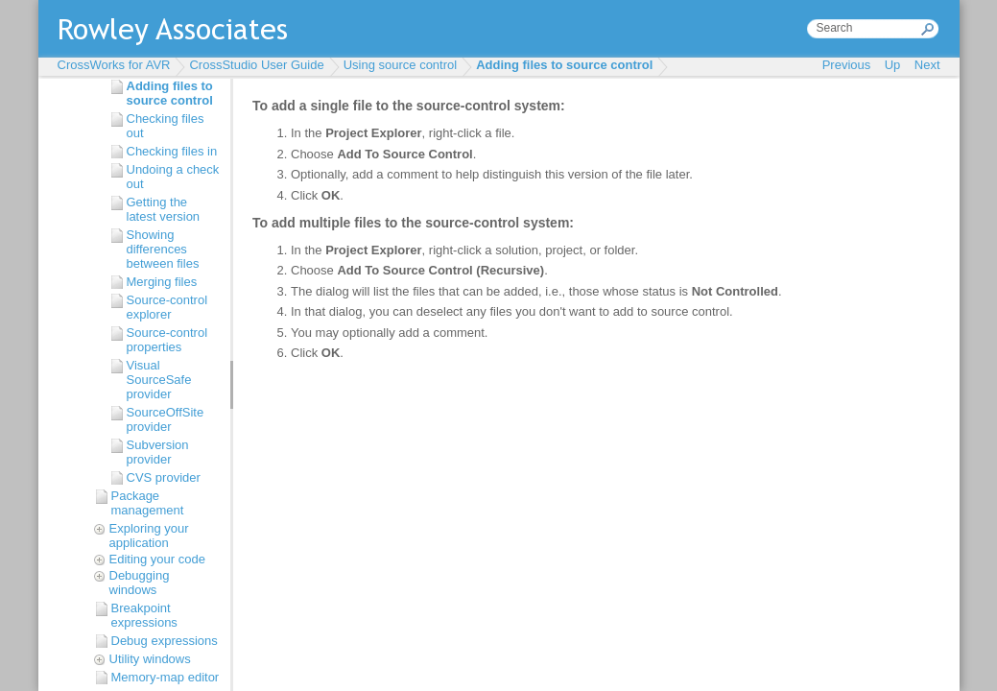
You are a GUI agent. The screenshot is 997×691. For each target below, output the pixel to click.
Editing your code (157, 559)
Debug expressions (164, 640)
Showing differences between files (163, 249)
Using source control (401, 65)
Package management (147, 502)
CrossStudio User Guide (256, 65)
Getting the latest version (164, 209)
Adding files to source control (564, 65)
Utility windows (150, 659)
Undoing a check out (173, 176)
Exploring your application (149, 535)
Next (927, 65)
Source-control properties (167, 339)
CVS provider (164, 477)
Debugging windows (139, 582)
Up (893, 65)
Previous (846, 65)
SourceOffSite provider (165, 419)
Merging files (162, 281)
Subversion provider (158, 452)
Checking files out (165, 125)
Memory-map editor (165, 677)
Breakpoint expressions (144, 615)
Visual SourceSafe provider (159, 379)
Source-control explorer (167, 307)
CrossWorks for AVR (114, 65)
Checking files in (172, 151)
